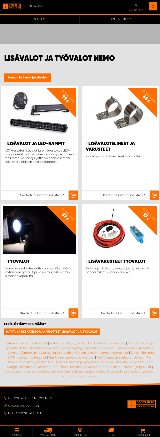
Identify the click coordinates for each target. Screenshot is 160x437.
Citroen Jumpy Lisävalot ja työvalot (47, 353)
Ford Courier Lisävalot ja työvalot (80, 371)
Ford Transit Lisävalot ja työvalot (75, 367)
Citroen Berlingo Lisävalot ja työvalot (88, 348)
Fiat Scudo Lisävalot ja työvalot (121, 362)
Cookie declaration (23, 405)
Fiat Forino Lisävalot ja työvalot (71, 357)
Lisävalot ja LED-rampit (36, 143)
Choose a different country (30, 398)
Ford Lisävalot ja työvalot (106, 343)
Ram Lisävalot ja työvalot (80, 376)
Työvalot (18, 261)
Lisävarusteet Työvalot (117, 261)
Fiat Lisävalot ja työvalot (68, 343)
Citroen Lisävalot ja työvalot (26, 343)
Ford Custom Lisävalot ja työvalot (29, 371)
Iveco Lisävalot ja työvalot (39, 348)
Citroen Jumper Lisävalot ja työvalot (101, 353)
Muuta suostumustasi (24, 413)
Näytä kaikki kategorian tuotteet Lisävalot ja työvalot (52, 331)
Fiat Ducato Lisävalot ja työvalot (72, 362)
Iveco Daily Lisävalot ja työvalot (130, 371)
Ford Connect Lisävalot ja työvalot (126, 367)
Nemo (12, 77)
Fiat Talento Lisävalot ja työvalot (121, 357)
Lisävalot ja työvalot (33, 77)
